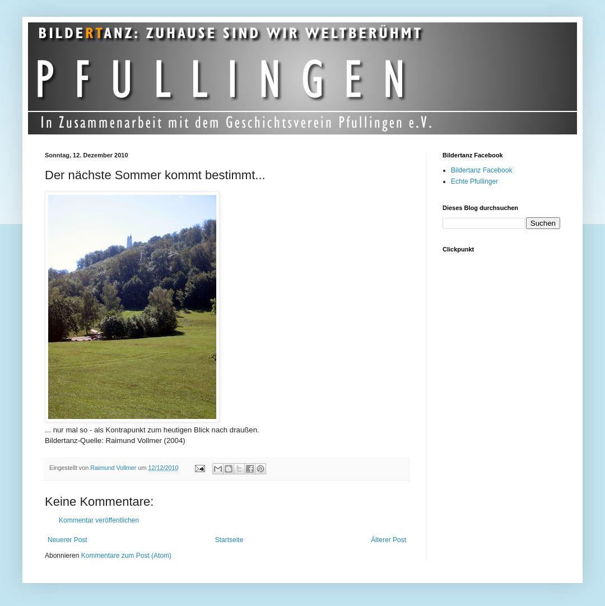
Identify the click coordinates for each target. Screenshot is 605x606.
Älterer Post (388, 540)
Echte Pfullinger (474, 181)
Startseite (229, 540)
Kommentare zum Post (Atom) (126, 556)
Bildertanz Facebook (481, 170)
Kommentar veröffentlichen (99, 520)
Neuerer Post (67, 540)
